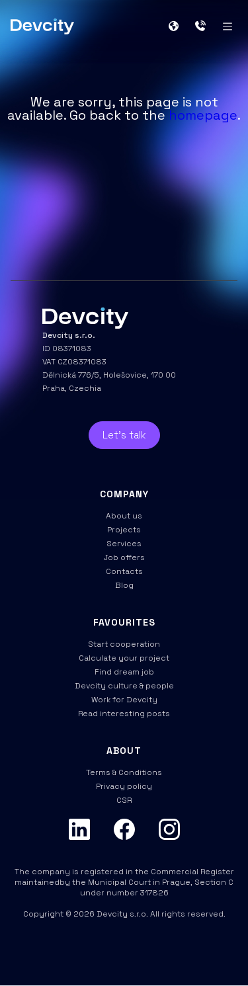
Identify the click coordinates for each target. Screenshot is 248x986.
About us (124, 516)
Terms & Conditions (124, 772)
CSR (124, 800)
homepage (203, 115)
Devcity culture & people (124, 685)
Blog (124, 585)
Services (124, 543)
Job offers (124, 557)
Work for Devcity (124, 699)
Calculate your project (124, 658)
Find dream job (124, 672)
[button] (179, 26)
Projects (124, 529)
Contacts (124, 571)
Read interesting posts (124, 713)
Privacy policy (124, 786)
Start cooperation (124, 644)
